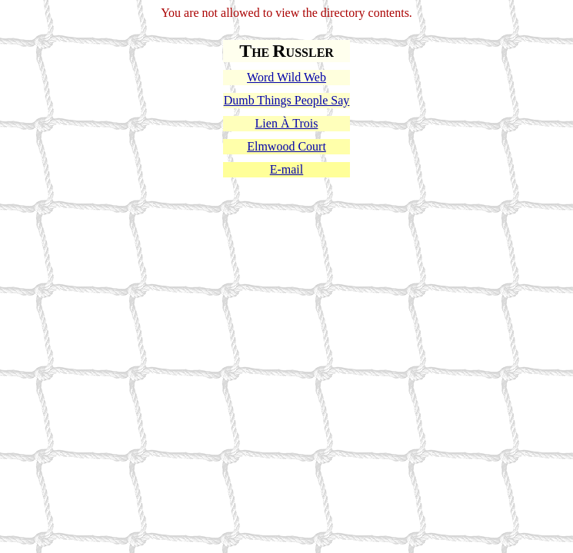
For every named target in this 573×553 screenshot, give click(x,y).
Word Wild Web (286, 77)
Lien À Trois (286, 123)
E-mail (287, 169)
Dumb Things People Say (287, 100)
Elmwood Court (286, 146)
